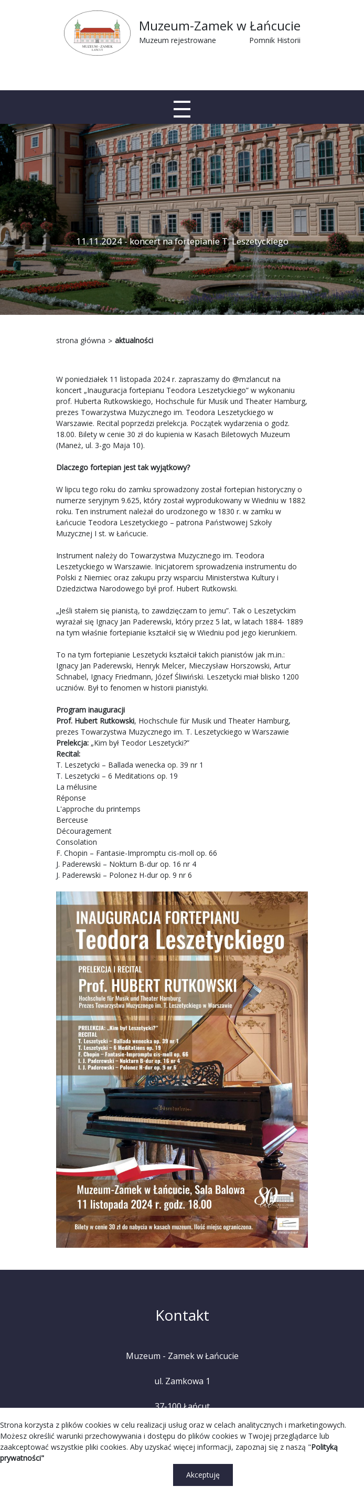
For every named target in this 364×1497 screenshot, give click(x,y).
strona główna (80, 340)
